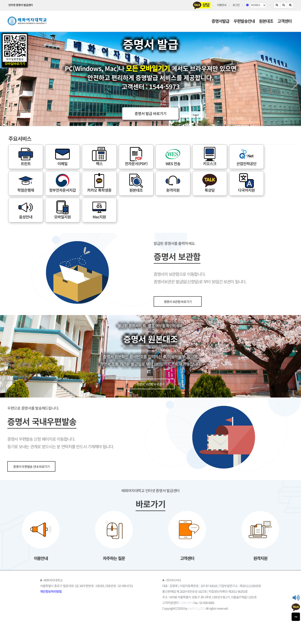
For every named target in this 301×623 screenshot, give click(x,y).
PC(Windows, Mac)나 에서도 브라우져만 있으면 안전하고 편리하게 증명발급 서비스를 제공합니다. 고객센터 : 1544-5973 (150, 78)
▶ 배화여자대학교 (51, 580)
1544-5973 (186, 603)
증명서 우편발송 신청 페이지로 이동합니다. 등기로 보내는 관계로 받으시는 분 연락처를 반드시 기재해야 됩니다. (60, 443)
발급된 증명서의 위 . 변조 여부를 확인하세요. (150, 326)
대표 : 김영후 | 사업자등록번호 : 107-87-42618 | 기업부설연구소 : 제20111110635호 (211, 586)
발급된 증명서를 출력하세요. (174, 244)
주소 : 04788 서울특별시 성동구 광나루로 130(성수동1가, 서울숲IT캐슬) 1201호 (209, 597)
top (296, 616)
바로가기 (151, 505)
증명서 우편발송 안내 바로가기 (31, 467)
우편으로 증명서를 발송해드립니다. (33, 408)
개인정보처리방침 (51, 592)
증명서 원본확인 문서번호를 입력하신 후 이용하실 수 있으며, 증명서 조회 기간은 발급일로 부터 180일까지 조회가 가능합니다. (150, 361)
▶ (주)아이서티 (171, 580)
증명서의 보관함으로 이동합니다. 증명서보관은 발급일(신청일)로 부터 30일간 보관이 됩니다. (200, 278)
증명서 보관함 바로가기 (178, 302)
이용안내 (221, 5)
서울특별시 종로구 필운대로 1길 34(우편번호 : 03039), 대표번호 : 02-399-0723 (86, 586)
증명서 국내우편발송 (42, 422)
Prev (6, 83)
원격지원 (260, 558)
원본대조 (266, 21)
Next (295, 83)
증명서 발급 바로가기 (150, 114)
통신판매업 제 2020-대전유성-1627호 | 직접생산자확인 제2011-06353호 (205, 592)
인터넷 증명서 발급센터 (20, 5)
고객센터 (284, 21)
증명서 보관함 (177, 257)
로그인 (236, 5)
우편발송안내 (244, 21)
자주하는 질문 (114, 558)
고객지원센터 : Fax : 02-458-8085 (188, 603)
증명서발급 (220, 21)
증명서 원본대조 (150, 340)
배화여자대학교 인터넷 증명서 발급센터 (150, 491)
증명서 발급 (150, 45)
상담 (201, 5)
